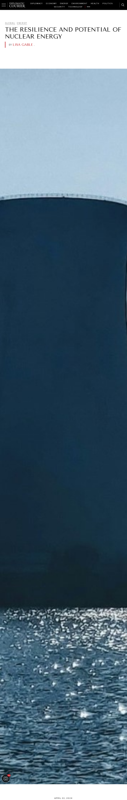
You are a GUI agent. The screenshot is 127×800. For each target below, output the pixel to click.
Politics (108, 3)
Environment (79, 3)
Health (95, 3)
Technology (75, 7)
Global (10, 23)
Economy (51, 3)
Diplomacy (36, 3)
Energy (64, 3)
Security (59, 7)
